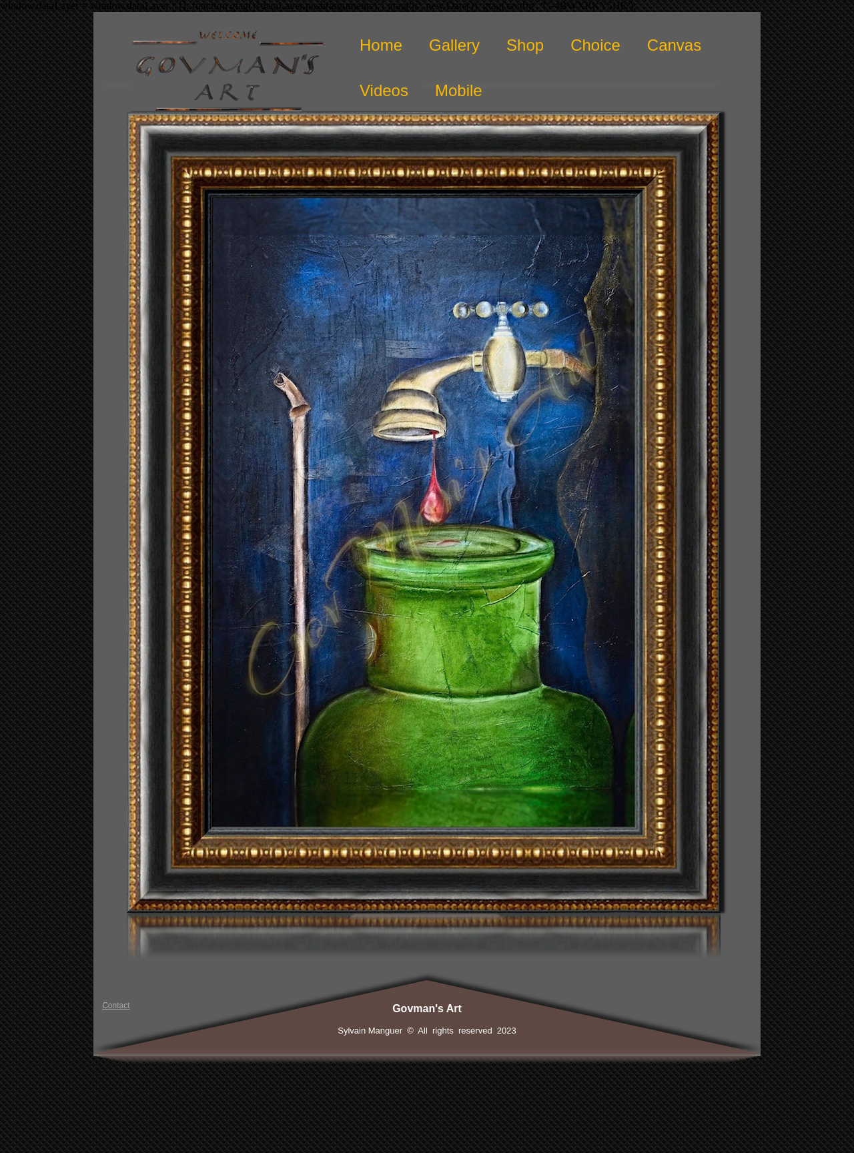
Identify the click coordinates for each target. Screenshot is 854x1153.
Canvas (674, 45)
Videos (384, 90)
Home (381, 45)
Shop (525, 45)
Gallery (454, 45)
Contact (115, 1005)
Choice (595, 45)
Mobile (458, 90)
